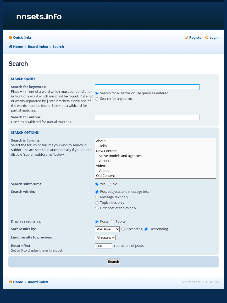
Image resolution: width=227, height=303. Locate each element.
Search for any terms (113, 98)
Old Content (155, 175)
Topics (118, 221)
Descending (156, 228)
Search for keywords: (28, 86)
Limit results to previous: (32, 237)
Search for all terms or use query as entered (131, 93)
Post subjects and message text (122, 191)
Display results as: (26, 221)
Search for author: (26, 117)
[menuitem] (212, 37)
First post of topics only (115, 208)
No (112, 184)
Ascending (131, 228)
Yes (100, 184)
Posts (101, 221)
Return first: (21, 245)
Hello (155, 145)
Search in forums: (25, 140)
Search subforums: (26, 184)
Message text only (111, 197)
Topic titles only (109, 202)
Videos (155, 165)
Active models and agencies (155, 155)
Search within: (23, 191)
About (155, 140)
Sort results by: (23, 228)
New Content (155, 150)
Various (155, 160)
